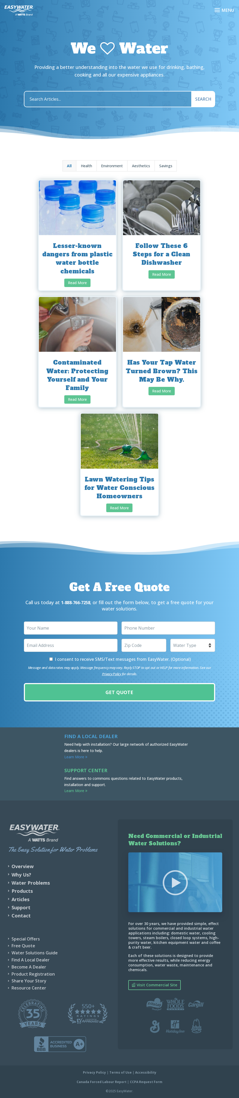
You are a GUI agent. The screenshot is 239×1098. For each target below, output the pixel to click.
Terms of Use (120, 1072)
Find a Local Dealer (91, 736)
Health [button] (86, 165)
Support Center (85, 770)
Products (22, 891)
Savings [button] (165, 165)
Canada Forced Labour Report (101, 1081)
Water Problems (31, 882)
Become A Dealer (29, 967)
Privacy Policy (111, 673)
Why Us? (21, 874)
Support (21, 907)
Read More (77, 282)
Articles (20, 899)
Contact (21, 915)
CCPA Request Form (146, 1081)
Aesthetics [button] (141, 165)
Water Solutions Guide (35, 952)
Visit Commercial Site (157, 984)
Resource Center (29, 988)
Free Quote (23, 945)
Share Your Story (29, 980)
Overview (23, 866)
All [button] (69, 165)
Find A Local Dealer (31, 959)
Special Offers (26, 939)
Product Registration (33, 974)
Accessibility (145, 1072)
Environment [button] (112, 165)
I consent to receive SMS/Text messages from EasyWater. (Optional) (123, 659)
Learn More (75, 756)
